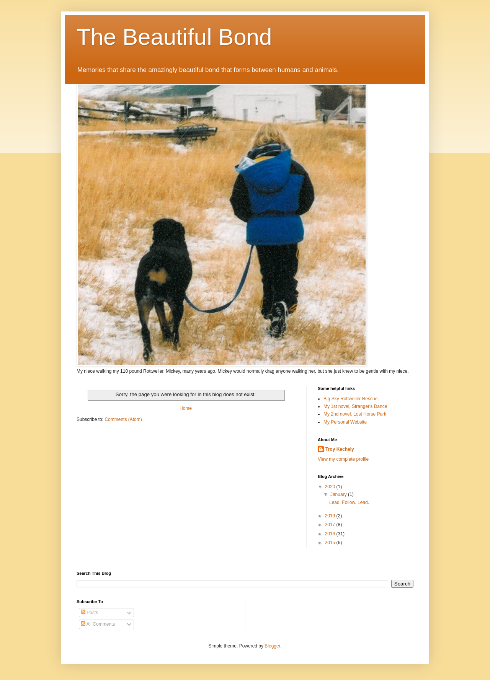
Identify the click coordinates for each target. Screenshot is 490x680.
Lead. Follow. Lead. (349, 502)
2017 (330, 524)
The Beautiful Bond (174, 37)
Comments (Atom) (123, 419)
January (339, 494)
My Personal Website (345, 422)
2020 (330, 486)
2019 (330, 516)
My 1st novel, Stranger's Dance (355, 406)
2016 (330, 533)
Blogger (272, 646)
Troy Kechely (339, 449)
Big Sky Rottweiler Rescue (350, 398)
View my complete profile (343, 459)
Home (186, 408)
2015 (330, 542)
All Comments (98, 624)
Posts (89, 612)
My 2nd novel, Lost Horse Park (354, 414)
